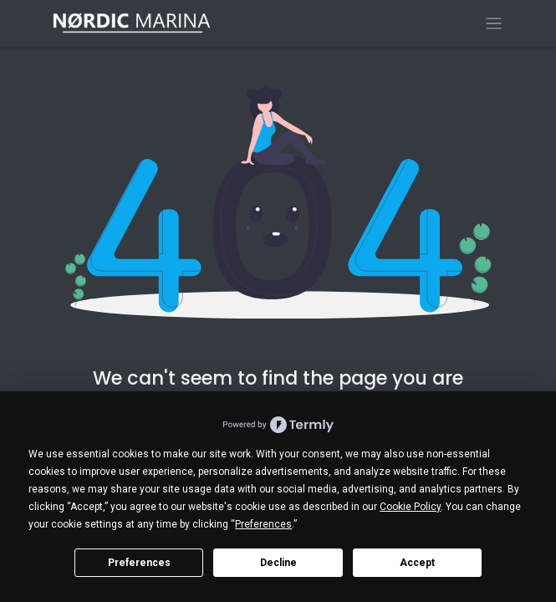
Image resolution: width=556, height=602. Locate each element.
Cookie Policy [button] (410, 507)
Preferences (139, 563)
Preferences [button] (263, 524)
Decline (278, 563)
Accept (417, 563)
